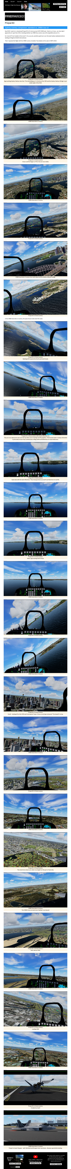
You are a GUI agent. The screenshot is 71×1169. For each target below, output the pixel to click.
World (13, 1)
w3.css (17, 1167)
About (11, 1163)
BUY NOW (62, 7)
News (25, 1)
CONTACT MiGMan (56, 1164)
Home (6, 1)
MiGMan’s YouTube (35, 1163)
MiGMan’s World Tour (59, 4)
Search (19, 1)
